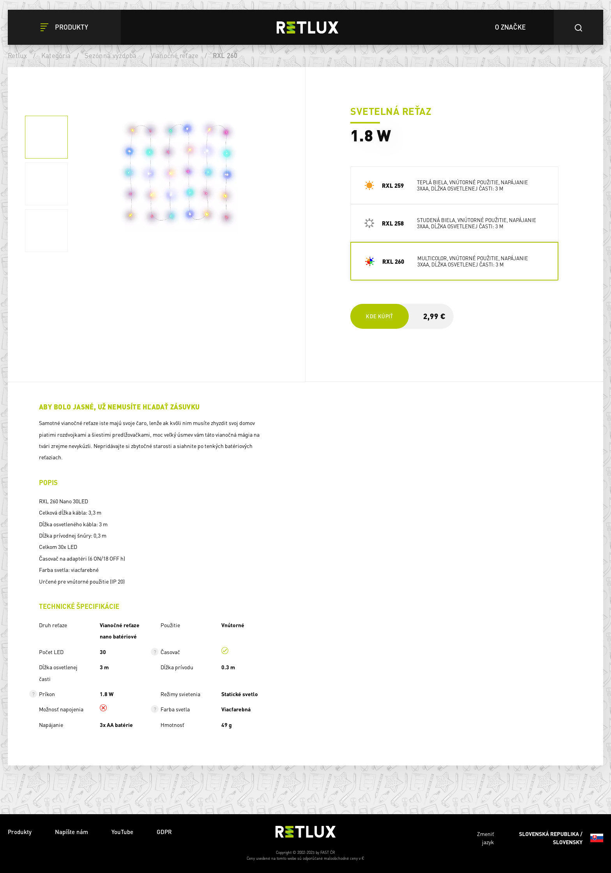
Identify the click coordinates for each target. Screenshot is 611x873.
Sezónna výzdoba (110, 55)
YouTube (122, 832)
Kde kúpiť (379, 316)
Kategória (56, 55)
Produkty (20, 832)
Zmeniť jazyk (540, 838)
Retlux (17, 55)
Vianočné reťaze (175, 55)
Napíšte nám (71, 832)
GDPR (164, 832)
